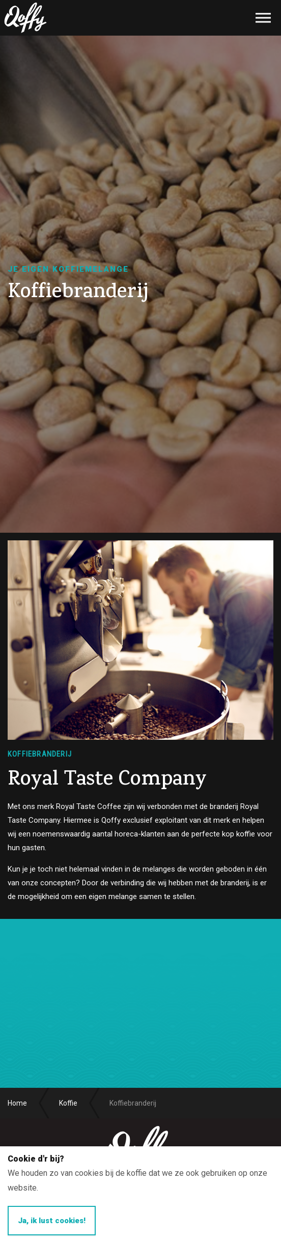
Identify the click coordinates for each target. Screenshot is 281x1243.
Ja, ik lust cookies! (52, 1220)
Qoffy (25, 18)
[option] (140, 284)
